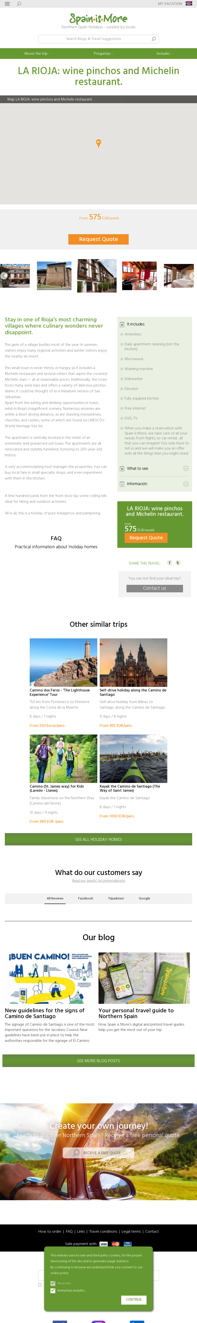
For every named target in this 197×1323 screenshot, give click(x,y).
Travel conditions (103, 1231)
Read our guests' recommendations (98, 881)
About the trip (36, 53)
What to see (137, 469)
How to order (49, 1231)
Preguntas (102, 53)
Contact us (154, 588)
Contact (152, 1231)
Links (81, 1231)
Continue (134, 1300)
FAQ (69, 1231)
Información (137, 484)
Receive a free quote (102, 1153)
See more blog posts (98, 1061)
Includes (163, 53)
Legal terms (131, 1231)
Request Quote (98, 239)
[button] (3, 275)
